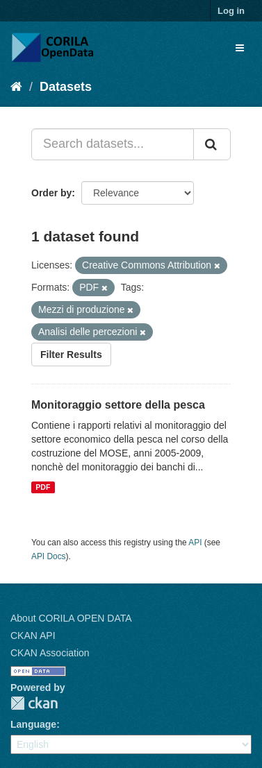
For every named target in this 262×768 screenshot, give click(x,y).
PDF (42, 487)
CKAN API (33, 635)
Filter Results (71, 354)
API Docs (48, 556)
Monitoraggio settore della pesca (118, 405)
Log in (231, 11)
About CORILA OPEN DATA (71, 618)
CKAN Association (50, 652)
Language (33, 724)
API (195, 542)
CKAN (34, 703)
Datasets (66, 87)
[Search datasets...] (112, 144)
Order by (51, 192)
